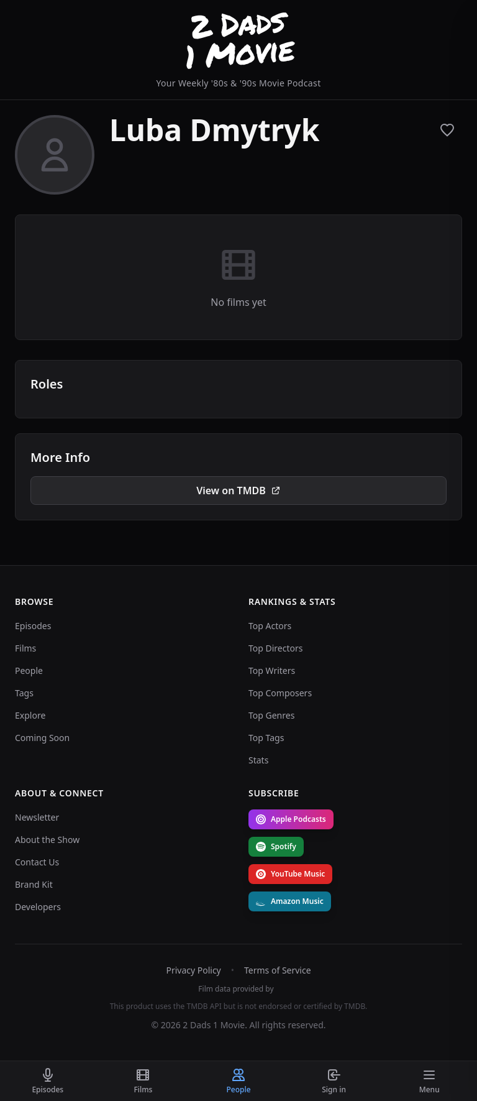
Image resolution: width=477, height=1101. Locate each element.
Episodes (33, 626)
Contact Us (37, 862)
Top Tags (266, 738)
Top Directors (275, 648)
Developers (38, 907)
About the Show (47, 839)
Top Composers (280, 693)
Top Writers (271, 670)
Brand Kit (34, 884)
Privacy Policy (193, 970)
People (29, 670)
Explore (30, 715)
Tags (24, 693)
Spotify (276, 846)
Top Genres (271, 715)
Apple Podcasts (291, 819)
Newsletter (37, 817)
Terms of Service (277, 970)
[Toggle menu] (429, 1081)
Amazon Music (290, 901)
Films (25, 648)
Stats (258, 760)
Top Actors (269, 626)
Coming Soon (42, 738)
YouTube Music (290, 873)
